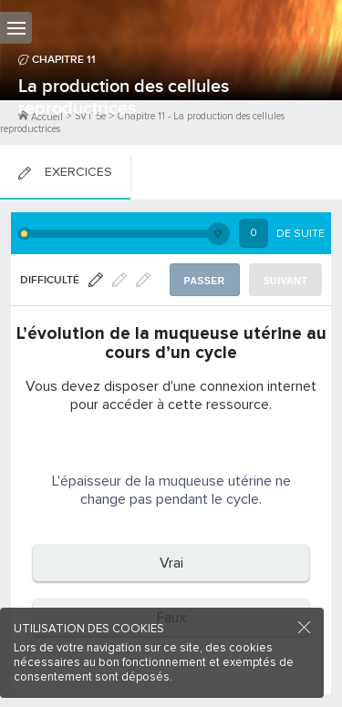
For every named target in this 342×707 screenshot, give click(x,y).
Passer (204, 280)
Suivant (285, 280)
